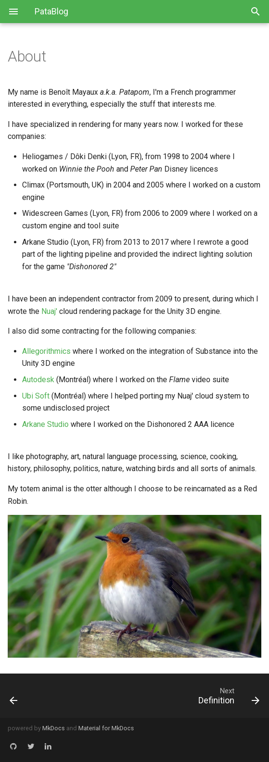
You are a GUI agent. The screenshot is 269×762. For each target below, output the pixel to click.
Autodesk (38, 379)
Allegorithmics (46, 351)
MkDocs (53, 728)
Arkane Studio (45, 424)
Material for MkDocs (106, 728)
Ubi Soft (35, 395)
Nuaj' (49, 311)
